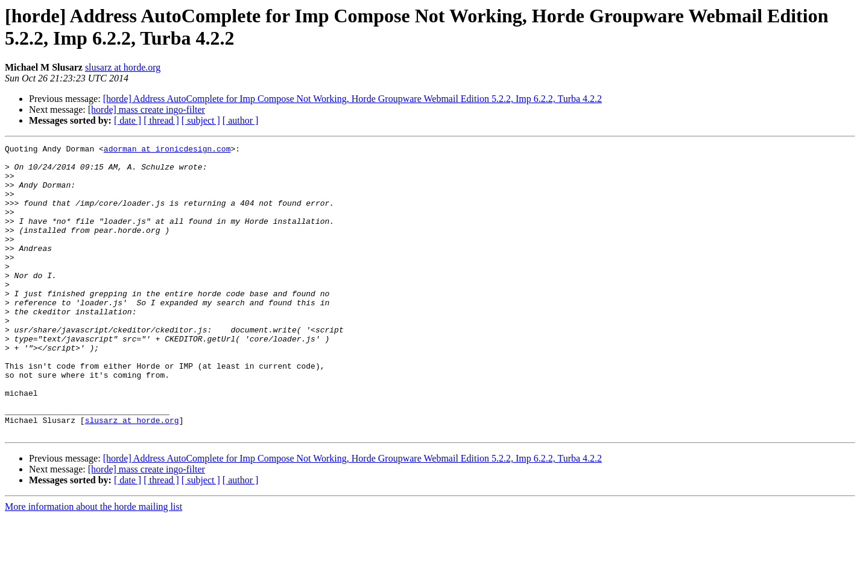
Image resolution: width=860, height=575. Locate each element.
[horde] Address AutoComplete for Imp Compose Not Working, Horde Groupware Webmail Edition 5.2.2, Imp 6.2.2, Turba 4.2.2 (352, 99)
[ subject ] (201, 120)
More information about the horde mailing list (93, 564)
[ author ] (241, 120)
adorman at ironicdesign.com (167, 150)
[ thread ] (161, 120)
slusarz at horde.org (122, 67)
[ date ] (127, 120)
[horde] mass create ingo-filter (146, 109)
